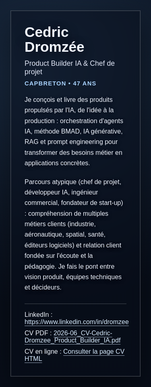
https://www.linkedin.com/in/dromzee (77, 321)
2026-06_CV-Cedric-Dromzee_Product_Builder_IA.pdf (72, 337)
